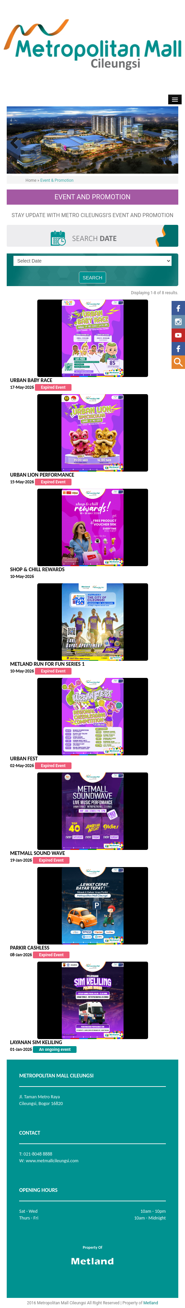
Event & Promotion (57, 180)
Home (31, 180)
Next (168, 143)
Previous (17, 143)
